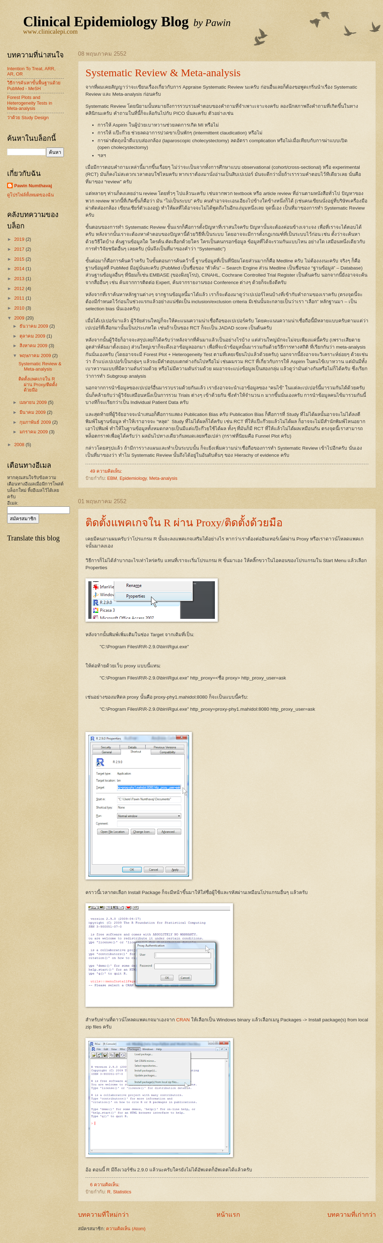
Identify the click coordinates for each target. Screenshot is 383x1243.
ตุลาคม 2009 (33, 336)
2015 (20, 259)
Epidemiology (133, 478)
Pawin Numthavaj (33, 185)
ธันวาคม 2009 (34, 326)
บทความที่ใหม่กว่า (103, 1214)
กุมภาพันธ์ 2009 (36, 422)
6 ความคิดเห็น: (105, 1184)
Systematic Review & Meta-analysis (162, 72)
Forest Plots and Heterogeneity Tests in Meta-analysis (29, 103)
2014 (20, 268)
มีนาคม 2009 (33, 412)
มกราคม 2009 (34, 431)
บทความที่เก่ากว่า (351, 1214)
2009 (20, 318)
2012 (20, 288)
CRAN (183, 1019)
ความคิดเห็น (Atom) (125, 1228)
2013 (20, 278)
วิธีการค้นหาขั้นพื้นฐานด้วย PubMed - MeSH (34, 85)
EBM (112, 478)
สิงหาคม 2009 (34, 345)
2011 (20, 298)
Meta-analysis (163, 478)
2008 (20, 444)
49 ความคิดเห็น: (106, 471)
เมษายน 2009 (34, 402)
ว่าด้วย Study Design (28, 117)
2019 (20, 239)
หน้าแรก (228, 1214)
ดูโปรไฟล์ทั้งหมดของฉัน (30, 195)
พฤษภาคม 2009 (36, 355)
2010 (20, 308)
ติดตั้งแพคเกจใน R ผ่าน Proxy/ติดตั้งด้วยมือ (184, 522)
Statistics (122, 1191)
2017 (20, 249)
